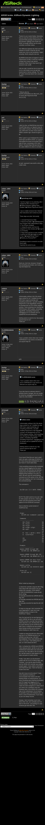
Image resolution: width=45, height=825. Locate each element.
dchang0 (5, 410)
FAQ (18, 10)
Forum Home (6, 7)
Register (36, 10)
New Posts (38, 7)
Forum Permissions (40, 725)
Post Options (23, 28)
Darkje (5, 84)
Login (42, 10)
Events (29, 10)
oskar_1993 (7, 189)
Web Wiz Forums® (23, 730)
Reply (21, 30)
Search (23, 10)
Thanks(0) (32, 28)
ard (3, 28)
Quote (40, 28)
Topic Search (29, 23)
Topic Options (38, 23)
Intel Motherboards (26, 7)
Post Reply (5, 19)
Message (21, 23)
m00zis (5, 288)
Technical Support (15, 7)
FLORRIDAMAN (8, 330)
